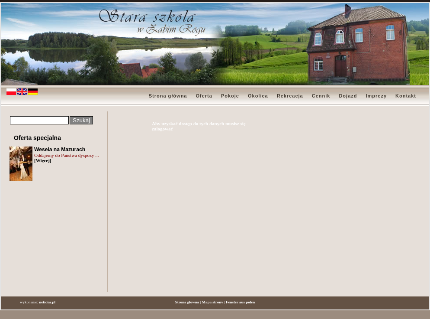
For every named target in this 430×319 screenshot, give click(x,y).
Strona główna (168, 95)
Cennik (321, 95)
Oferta (204, 95)
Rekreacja (290, 95)
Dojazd (348, 95)
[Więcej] (42, 160)
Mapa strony (212, 302)
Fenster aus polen (240, 302)
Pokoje (230, 95)
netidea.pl (47, 302)
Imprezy (376, 95)
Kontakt (405, 95)
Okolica (258, 95)
